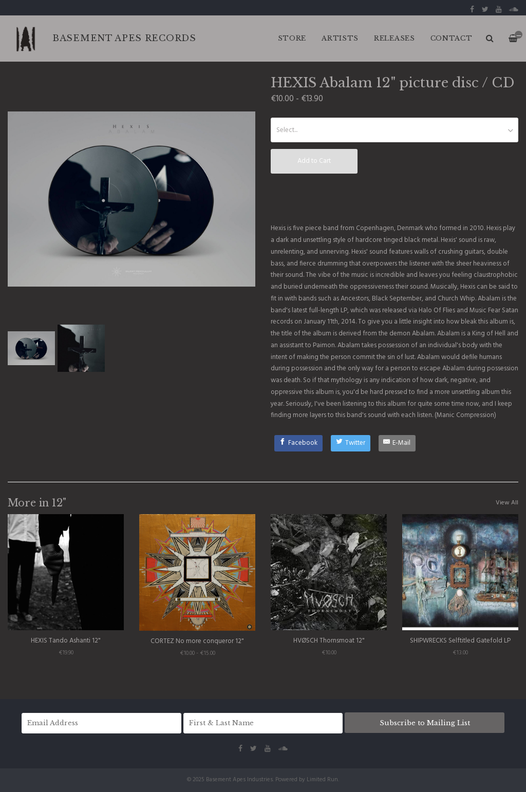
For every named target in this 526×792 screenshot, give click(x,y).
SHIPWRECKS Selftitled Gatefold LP (460, 640)
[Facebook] (298, 443)
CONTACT (451, 38)
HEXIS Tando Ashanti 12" (66, 640)
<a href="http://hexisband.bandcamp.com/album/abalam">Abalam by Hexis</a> (394, 198)
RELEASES (394, 38)
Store (292, 38)
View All (507, 503)
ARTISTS (340, 38)
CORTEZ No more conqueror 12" (197, 641)
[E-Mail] (397, 443)
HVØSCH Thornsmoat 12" (329, 640)
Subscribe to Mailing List (425, 723)
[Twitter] (350, 443)
